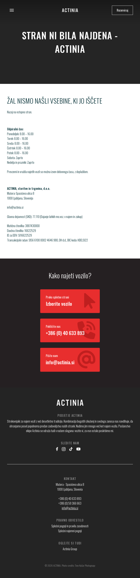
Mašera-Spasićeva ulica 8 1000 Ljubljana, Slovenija (20, 199)
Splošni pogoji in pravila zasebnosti (69, 526)
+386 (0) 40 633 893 (69, 498)
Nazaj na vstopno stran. (19, 112)
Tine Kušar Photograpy (85, 565)
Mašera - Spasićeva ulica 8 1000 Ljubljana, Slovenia (70, 487)
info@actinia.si (15, 211)
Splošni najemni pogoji (70, 531)
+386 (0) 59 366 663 (69, 503)
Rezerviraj (122, 10)
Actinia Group (70, 549)
